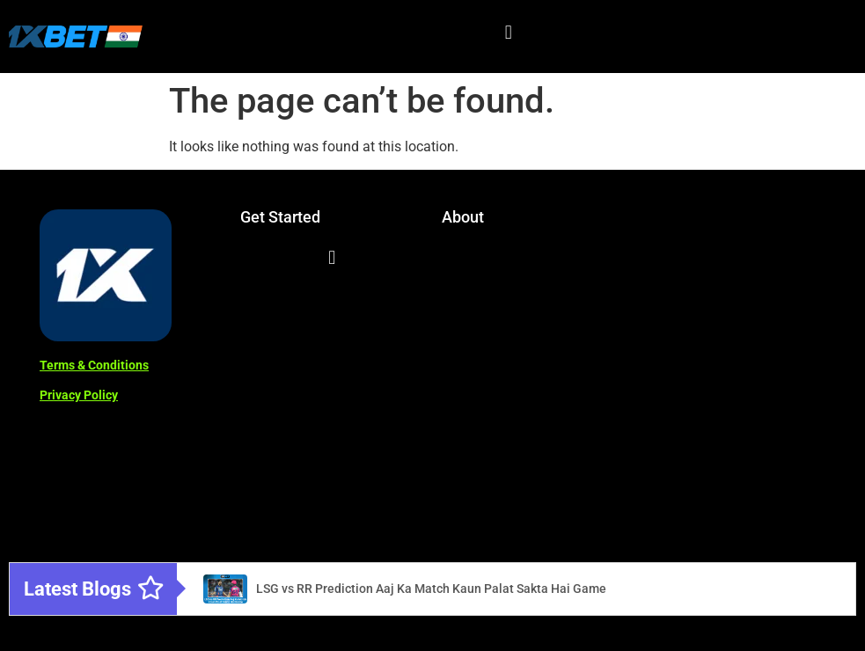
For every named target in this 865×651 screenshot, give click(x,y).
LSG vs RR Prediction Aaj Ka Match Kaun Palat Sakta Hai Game (431, 589)
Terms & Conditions (94, 365)
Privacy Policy (79, 395)
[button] (508, 32)
